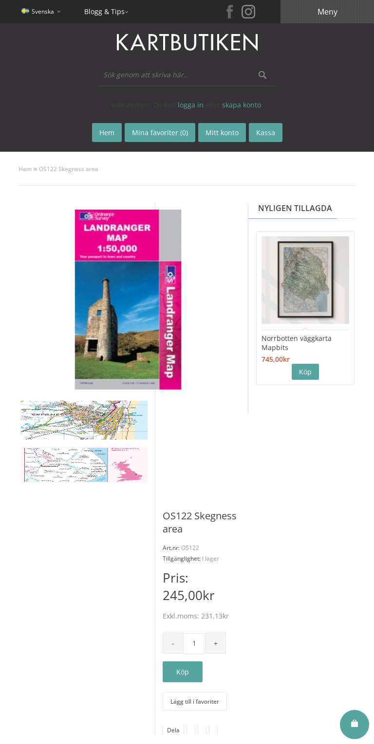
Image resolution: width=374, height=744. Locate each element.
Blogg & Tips (104, 11)
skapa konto (241, 104)
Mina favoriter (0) (160, 132)
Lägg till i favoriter (194, 701)
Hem (25, 169)
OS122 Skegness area (68, 169)
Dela (173, 730)
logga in (191, 104)
